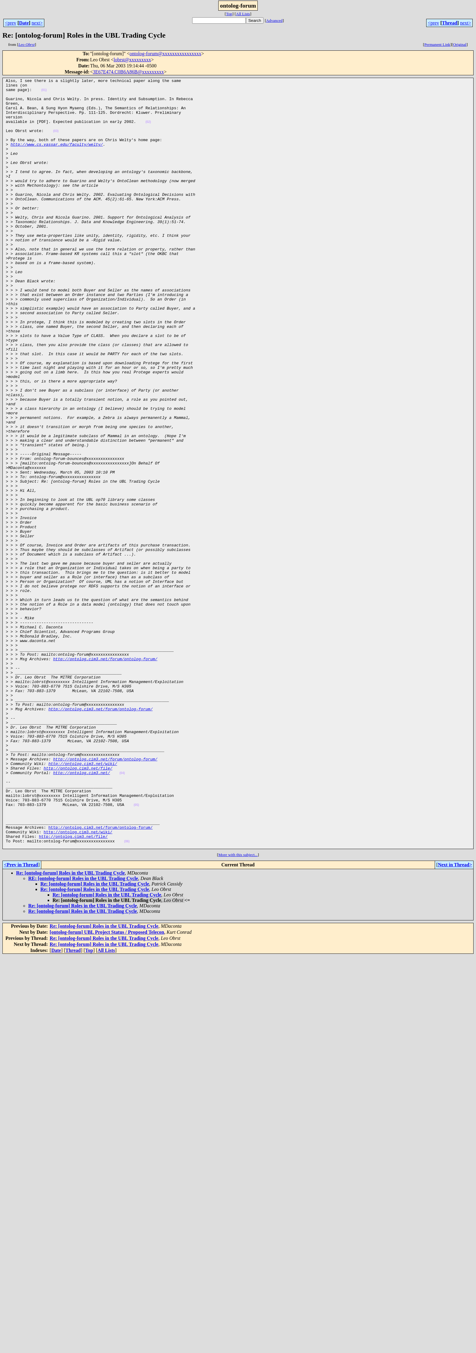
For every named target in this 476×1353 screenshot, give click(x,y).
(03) (56, 142)
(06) (127, 994)
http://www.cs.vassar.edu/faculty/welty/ (57, 158)
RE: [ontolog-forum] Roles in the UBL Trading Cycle (83, 1032)
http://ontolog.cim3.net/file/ (78, 906)
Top (229, 14)
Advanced (274, 20)
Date (24, 22)
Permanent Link (437, 44)
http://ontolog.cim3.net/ (81, 912)
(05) (136, 950)
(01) (44, 92)
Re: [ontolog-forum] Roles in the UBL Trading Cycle (70, 1026)
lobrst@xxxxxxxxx (132, 59)
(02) (148, 131)
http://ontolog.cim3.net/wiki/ (82, 901)
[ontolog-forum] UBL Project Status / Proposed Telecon (107, 1086)
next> (37, 22)
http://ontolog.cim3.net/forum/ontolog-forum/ (105, 775)
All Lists (243, 14)
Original (459, 44)
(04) (122, 912)
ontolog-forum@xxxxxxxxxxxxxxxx (165, 53)
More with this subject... (238, 1008)
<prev (10, 22)
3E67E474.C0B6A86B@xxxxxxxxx (128, 71)
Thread (449, 22)
